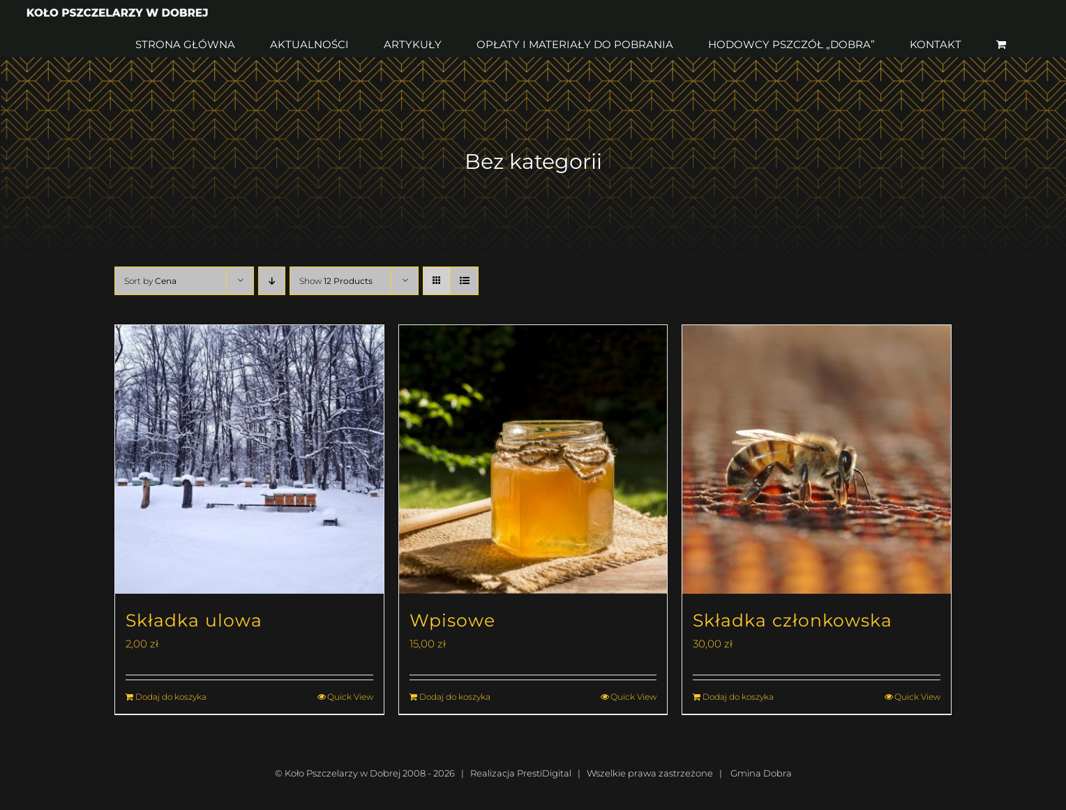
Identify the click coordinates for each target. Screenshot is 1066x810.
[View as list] (464, 280)
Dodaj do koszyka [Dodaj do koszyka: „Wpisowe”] (454, 696)
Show (336, 281)
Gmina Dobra (761, 773)
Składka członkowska (792, 620)
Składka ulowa (194, 620)
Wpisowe (452, 620)
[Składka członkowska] (816, 459)
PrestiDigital (544, 773)
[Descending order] (271, 281)
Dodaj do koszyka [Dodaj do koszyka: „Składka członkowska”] (738, 696)
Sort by (150, 281)
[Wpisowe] (533, 459)
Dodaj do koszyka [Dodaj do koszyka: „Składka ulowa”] (171, 696)
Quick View (350, 696)
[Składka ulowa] (249, 459)
